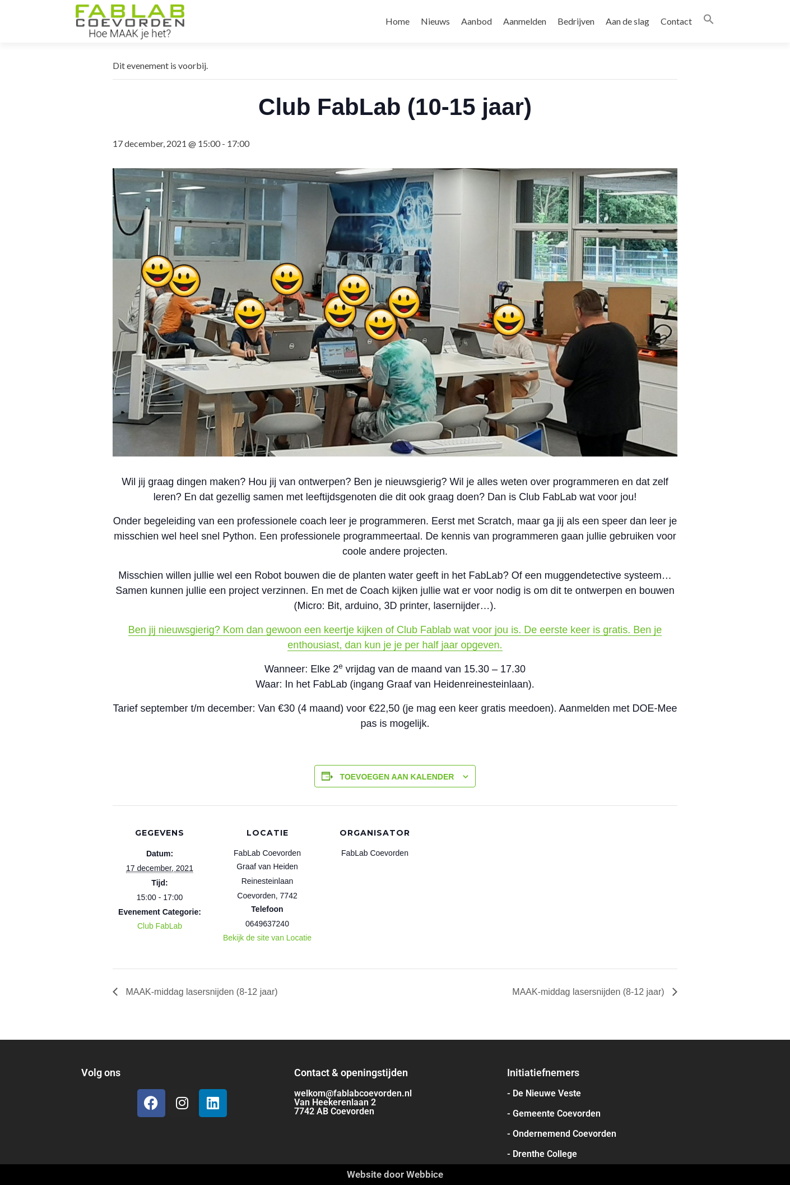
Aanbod (476, 21)
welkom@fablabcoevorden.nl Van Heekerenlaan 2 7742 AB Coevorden (353, 1102)
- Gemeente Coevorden (554, 1113)
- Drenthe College (542, 1154)
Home (397, 21)
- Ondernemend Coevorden (561, 1133)
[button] (708, 21)
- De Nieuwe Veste (544, 1093)
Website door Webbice (395, 1174)
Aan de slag (627, 21)
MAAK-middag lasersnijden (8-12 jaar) (200, 992)
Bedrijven (575, 21)
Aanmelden (524, 21)
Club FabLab (159, 925)
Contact (676, 21)
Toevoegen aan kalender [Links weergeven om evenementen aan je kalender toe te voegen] (397, 776)
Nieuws (435, 21)
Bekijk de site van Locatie (267, 937)
